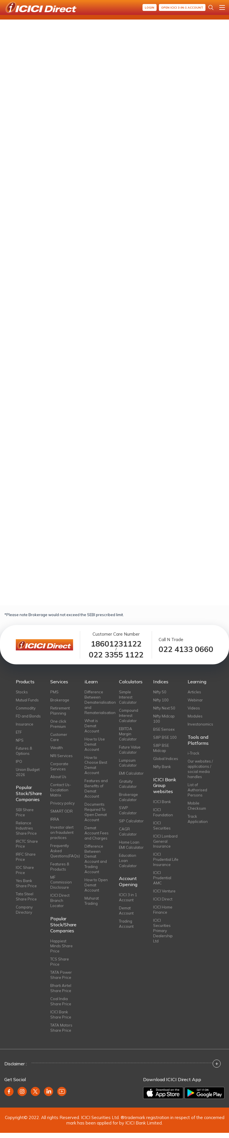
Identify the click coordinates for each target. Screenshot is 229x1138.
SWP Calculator (128, 810)
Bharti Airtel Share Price (60, 988)
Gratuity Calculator (128, 784)
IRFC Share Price (26, 857)
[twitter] (35, 1091)
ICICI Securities (162, 825)
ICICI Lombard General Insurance (165, 841)
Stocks (22, 692)
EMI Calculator (131, 773)
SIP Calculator (131, 821)
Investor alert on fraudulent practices (62, 832)
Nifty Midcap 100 (164, 719)
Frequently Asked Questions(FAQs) (63, 850)
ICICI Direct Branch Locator (60, 900)
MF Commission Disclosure (61, 882)
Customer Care (58, 737)
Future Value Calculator (130, 750)
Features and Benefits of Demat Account (96, 788)
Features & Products (59, 866)
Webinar (195, 700)
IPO (19, 761)
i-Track (193, 753)
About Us (58, 776)
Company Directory (24, 910)
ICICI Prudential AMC (162, 877)
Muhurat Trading (91, 901)
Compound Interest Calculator (128, 715)
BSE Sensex (164, 729)
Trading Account (126, 924)
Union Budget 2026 (28, 772)
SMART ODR (61, 811)
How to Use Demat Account (94, 744)
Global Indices (165, 758)
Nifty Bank (162, 766)
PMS (54, 692)
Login (149, 7)
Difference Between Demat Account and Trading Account (95, 859)
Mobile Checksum (197, 806)
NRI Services (61, 755)
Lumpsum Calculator (128, 763)
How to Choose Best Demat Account (95, 765)
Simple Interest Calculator (128, 697)
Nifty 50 (159, 692)
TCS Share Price (59, 962)
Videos (194, 708)
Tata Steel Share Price (26, 896)
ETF (19, 732)
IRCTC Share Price (27, 844)
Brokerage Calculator (128, 797)
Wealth (56, 747)
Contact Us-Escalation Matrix (60, 789)
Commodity (26, 708)
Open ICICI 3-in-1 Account (182, 7)
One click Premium (58, 724)
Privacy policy (62, 803)
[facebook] (9, 1091)
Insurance (24, 724)
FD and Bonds (28, 716)
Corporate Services (59, 766)
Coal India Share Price (60, 1001)
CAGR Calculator (128, 831)
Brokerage (59, 700)
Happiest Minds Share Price (61, 946)
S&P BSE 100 (165, 737)
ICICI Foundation (163, 812)
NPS (20, 740)
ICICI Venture (164, 891)
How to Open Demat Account (96, 884)
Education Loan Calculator (128, 860)
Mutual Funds (27, 700)
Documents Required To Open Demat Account (95, 812)
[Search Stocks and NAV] (211, 7)
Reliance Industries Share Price (26, 828)
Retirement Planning (60, 710)
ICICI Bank (162, 801)
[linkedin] (48, 1091)
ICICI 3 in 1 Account (128, 897)
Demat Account (126, 910)
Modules (195, 716)
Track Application (198, 819)
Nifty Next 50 (164, 708)
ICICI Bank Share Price (60, 1014)
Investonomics (200, 724)
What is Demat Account (91, 725)
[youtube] (61, 1091)
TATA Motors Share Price (61, 1028)
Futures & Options (24, 751)
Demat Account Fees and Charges (96, 832)
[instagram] (22, 1091)
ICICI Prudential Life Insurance (165, 859)
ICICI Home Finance (162, 910)
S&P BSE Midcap (161, 748)
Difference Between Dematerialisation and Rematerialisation (97, 702)
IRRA (54, 819)
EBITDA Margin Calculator (128, 733)
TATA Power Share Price (61, 975)
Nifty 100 (161, 700)
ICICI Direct (162, 899)
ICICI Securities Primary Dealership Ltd (163, 930)
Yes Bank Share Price (26, 883)
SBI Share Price (25, 812)
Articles (194, 692)
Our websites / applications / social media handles (200, 769)
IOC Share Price (25, 870)
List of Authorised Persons (197, 789)
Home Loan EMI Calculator (131, 845)
